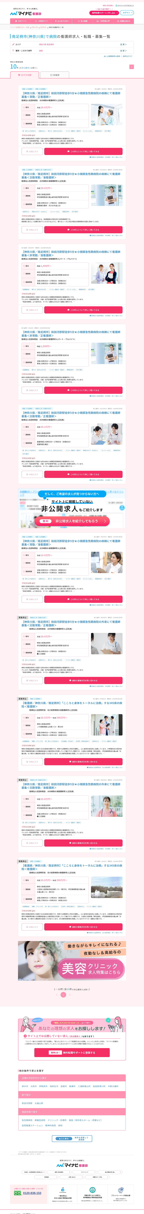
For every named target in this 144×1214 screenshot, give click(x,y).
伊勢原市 (43, 1086)
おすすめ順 (24, 74)
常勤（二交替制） (27, 89)
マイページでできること (126, 5)
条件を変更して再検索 (72, 1138)
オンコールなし (88, 131)
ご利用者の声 (105, 21)
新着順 (54, 74)
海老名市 (54, 1086)
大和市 (33, 1086)
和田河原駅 (27, 1103)
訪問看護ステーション (32, 1125)
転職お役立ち (125, 21)
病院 (60, 1125)
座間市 (64, 1086)
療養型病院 (40, 1120)
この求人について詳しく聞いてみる (83, 151)
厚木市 (25, 1086)
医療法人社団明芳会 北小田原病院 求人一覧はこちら (106, 767)
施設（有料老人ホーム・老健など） (86, 1120)
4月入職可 (108, 131)
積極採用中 (98, 131)
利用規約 (46, 1177)
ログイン (126, 13)
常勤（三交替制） (41, 89)
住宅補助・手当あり (67, 741)
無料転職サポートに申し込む (103, 13)
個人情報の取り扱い (110, 1172)
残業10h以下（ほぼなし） (40, 212)
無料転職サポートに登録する (72, 1052)
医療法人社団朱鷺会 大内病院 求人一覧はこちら (107, 157)
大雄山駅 (39, 1103)
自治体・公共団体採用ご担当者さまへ (33, 1172)
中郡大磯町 (113, 1086)
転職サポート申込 (97, 1177)
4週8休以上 (42, 131)
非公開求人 (26, 68)
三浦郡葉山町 (84, 1086)
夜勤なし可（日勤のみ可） (44, 170)
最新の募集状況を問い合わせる (83, 680)
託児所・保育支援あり (83, 741)
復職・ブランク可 (37, 741)
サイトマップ (84, 1172)
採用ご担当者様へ (108, 5)
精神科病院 (50, 1125)
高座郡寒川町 (99, 1086)
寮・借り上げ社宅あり (29, 131)
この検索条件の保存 (112, 56)
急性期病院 (27, 1120)
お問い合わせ (72, 1177)
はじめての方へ (63, 21)
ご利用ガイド (43, 21)
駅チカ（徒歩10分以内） (55, 131)
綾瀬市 (72, 1086)
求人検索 (84, 21)
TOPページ (22, 21)
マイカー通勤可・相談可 (73, 131)
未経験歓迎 (25, 289)
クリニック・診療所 (57, 1120)
